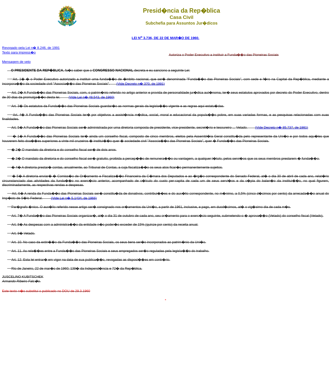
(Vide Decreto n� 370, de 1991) (140, 84)
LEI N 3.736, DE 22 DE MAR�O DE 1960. (165, 38)
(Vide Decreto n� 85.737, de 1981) (281, 127)
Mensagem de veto (16, 62)
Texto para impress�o (19, 52)
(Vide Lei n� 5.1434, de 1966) (74, 198)
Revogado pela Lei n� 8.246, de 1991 (31, 48)
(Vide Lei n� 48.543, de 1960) (91, 97)
